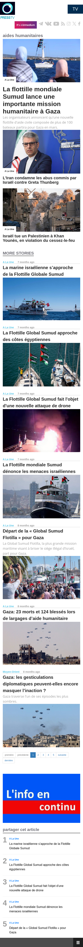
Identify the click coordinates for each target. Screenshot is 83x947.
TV (75, 9)
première (9, 755)
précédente (22, 755)
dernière (9, 760)
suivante (62, 755)
